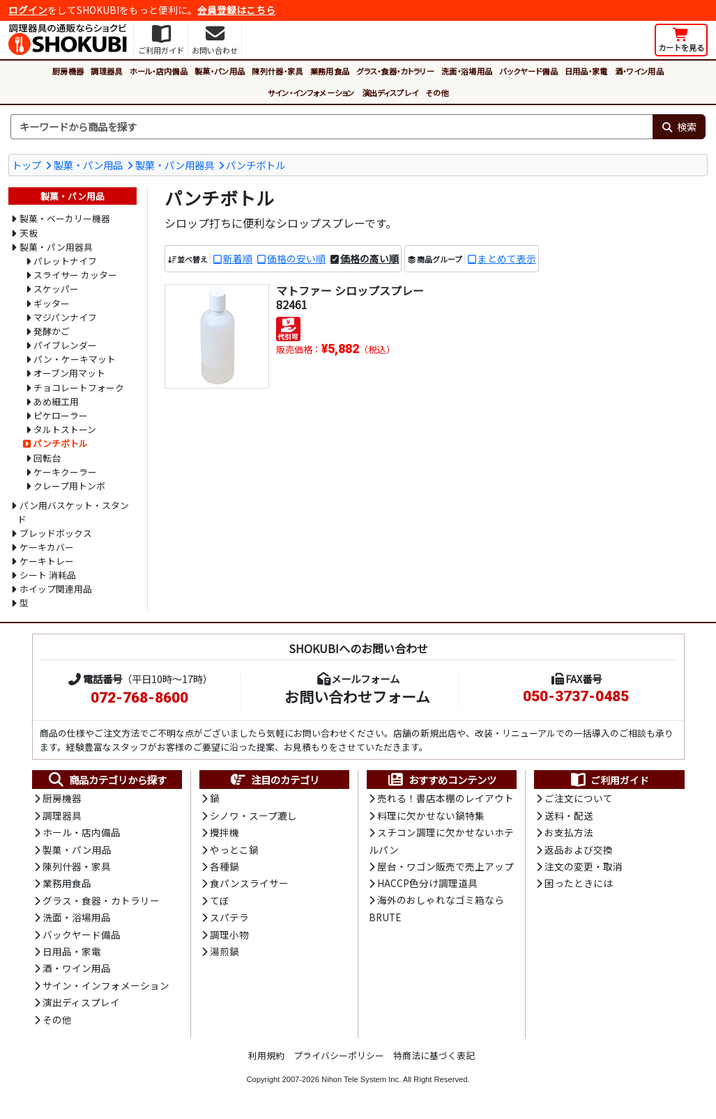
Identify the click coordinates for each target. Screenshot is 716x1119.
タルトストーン (64, 429)
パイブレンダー (65, 345)
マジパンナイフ (65, 317)
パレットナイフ (65, 260)
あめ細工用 (56, 401)
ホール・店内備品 (159, 71)
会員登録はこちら (236, 10)
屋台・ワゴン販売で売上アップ (445, 866)
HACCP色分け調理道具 (427, 883)
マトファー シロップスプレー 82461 (350, 297)
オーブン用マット (69, 372)
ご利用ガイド (609, 780)
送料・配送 (568, 815)
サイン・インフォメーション (311, 92)
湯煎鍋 (224, 951)
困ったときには (578, 883)
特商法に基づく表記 (434, 1055)
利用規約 (266, 1055)
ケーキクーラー (65, 471)
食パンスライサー (249, 883)
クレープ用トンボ (69, 485)
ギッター (51, 303)
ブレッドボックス (56, 533)
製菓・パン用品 (220, 71)
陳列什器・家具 (277, 71)
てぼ (219, 900)
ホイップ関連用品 (56, 588)
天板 (29, 233)
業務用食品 (330, 71)
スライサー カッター (75, 274)
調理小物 (229, 934)
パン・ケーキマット (74, 359)
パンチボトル (255, 164)
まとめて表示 (507, 258)
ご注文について (578, 798)
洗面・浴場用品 (466, 71)
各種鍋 (224, 866)
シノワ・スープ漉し (253, 815)
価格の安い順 (296, 258)
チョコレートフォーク (78, 387)
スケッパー (56, 288)
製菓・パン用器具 (174, 164)
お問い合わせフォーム (357, 696)
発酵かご (51, 331)
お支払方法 (568, 832)
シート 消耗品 (48, 574)
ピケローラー (60, 415)
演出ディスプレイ (390, 92)
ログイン (27, 10)
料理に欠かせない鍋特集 (431, 815)
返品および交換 (578, 849)
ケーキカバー (47, 547)
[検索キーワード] (331, 126)
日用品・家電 (586, 71)
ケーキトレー (47, 561)
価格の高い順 (369, 258)
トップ (26, 164)
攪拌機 (224, 832)
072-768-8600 (139, 697)
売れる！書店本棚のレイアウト (445, 798)
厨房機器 (68, 71)
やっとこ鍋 (234, 849)
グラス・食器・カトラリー (395, 71)
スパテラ (229, 917)
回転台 (47, 457)
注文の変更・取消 (583, 866)
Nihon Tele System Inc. (361, 1079)
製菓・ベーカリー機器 (65, 218)
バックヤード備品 (528, 71)
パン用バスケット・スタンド (73, 512)
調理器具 (106, 71)
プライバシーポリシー (339, 1055)
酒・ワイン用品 (639, 71)
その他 (436, 92)
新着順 (237, 258)
